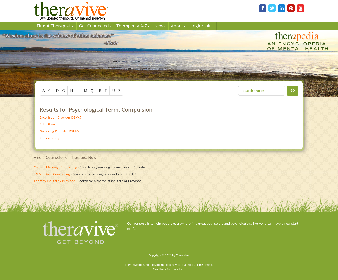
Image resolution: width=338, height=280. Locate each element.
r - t (103, 90)
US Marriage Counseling (52, 174)
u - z (116, 90)
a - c (46, 90)
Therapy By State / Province (54, 181)
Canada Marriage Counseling (55, 167)
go (292, 90)
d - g (60, 90)
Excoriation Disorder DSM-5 (60, 117)
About (178, 26)
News (160, 26)
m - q (89, 90)
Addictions (47, 124)
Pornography (49, 138)
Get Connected (95, 26)
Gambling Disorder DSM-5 (59, 131)
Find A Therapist (55, 26)
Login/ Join (202, 26)
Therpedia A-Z (132, 26)
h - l (74, 90)
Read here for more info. (169, 269)
